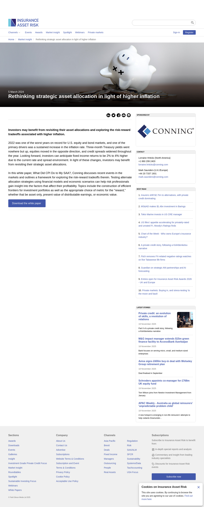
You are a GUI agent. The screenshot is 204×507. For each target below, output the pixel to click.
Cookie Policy (63, 476)
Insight (11, 459)
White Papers (15, 490)
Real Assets (110, 472)
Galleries (12, 454)
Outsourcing (110, 463)
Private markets (95, 32)
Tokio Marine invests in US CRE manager (161, 214)
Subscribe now (173, 476)
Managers (109, 459)
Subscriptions (62, 454)
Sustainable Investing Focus (22, 481)
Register (189, 32)
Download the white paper (27, 203)
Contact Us (61, 445)
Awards (38, 32)
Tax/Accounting (134, 467)
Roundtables (14, 472)
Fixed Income (110, 454)
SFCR (130, 454)
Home (11, 39)
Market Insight (15, 467)
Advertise (60, 450)
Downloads (13, 445)
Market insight (53, 32)
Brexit (107, 445)
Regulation (132, 441)
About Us (60, 441)
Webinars (80, 32)
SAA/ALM (132, 450)
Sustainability (133, 459)
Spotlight (67, 32)
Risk (129, 445)
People (107, 467)
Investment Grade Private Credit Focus (27, 463)
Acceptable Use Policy (67, 481)
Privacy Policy (63, 472)
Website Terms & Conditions (70, 459)
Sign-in (176, 32)
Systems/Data (134, 463)
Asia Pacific (109, 441)
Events (28, 32)
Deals (107, 450)
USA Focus (132, 472)
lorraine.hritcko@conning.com (153, 164)
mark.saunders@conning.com (153, 177)
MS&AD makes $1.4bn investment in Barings (163, 206)
